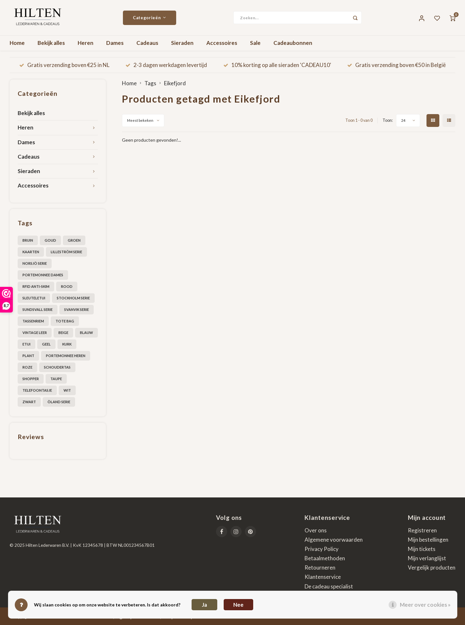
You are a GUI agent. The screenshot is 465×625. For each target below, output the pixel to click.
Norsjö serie (34, 263)
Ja (204, 604)
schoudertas (57, 367)
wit (67, 390)
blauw (86, 332)
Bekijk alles (51, 42)
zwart (29, 402)
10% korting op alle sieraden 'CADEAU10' (277, 65)
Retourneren (320, 567)
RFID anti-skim (35, 286)
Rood (67, 286)
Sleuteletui (33, 298)
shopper (30, 379)
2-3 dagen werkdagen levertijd (166, 65)
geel (46, 344)
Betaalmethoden (325, 558)
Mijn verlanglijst (427, 558)
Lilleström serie (66, 252)
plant (28, 356)
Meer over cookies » (425, 604)
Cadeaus (147, 42)
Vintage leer (34, 332)
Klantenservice (323, 576)
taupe (56, 379)
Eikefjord (175, 83)
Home (17, 42)
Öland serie (58, 402)
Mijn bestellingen (428, 539)
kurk (67, 344)
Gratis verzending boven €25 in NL (64, 65)
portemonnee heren (65, 356)
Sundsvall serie (37, 309)
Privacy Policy (322, 549)
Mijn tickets (421, 549)
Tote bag (65, 321)
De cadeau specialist (329, 586)
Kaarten (30, 252)
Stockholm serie (73, 298)
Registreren (422, 530)
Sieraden (182, 42)
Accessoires (221, 42)
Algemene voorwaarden (334, 539)
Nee (238, 604)
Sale (255, 42)
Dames (115, 42)
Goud (50, 240)
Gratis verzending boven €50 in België (396, 65)
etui (26, 344)
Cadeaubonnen (292, 42)
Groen (74, 240)
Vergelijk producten (431, 567)
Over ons (316, 530)
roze (27, 367)
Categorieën (149, 17)
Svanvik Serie (76, 309)
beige (63, 332)
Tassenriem (33, 321)
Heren (85, 42)
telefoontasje (37, 390)
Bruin (27, 240)
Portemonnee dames (42, 275)
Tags (150, 83)
